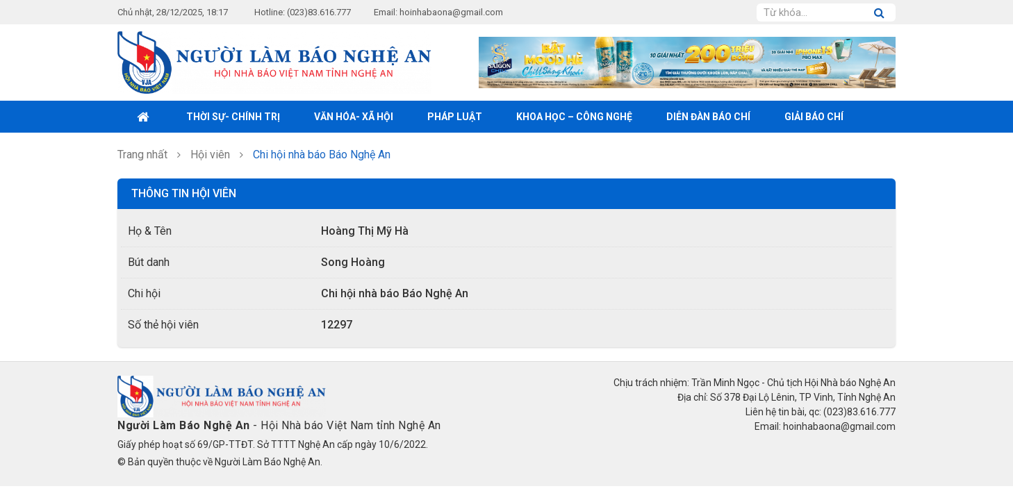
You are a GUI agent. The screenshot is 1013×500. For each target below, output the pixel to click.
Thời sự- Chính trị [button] (233, 116)
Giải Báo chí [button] (813, 116)
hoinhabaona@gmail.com (451, 12)
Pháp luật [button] (454, 116)
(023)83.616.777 (319, 12)
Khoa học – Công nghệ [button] (574, 116)
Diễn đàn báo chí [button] (708, 116)
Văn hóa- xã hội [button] (353, 116)
